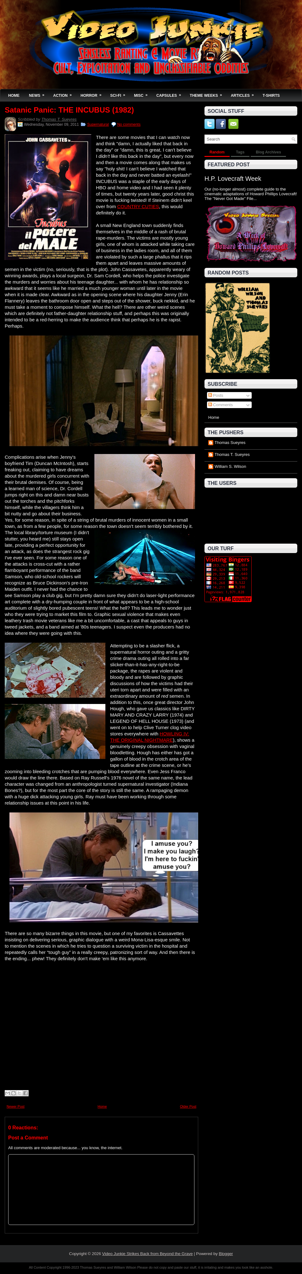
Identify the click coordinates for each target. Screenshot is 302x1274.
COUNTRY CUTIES (138, 206)
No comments (129, 124)
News (38, 93)
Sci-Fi (119, 93)
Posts (215, 395)
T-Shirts (271, 95)
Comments (220, 404)
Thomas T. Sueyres (58, 119)
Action (64, 93)
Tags (240, 152)
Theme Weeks (208, 93)
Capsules (170, 93)
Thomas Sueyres (230, 442)
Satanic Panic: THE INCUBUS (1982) (69, 110)
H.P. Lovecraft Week (232, 178)
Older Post (188, 1106)
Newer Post (16, 1106)
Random (217, 152)
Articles (244, 93)
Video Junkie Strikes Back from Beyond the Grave (147, 1253)
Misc (143, 93)
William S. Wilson (230, 466)
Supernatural (98, 124)
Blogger (226, 1253)
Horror (93, 93)
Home (14, 95)
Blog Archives (268, 152)
